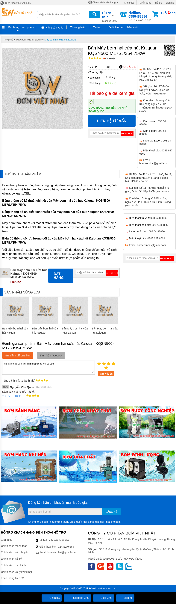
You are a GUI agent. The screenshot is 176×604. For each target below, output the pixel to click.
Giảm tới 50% (110, 16)
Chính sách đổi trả (11, 558)
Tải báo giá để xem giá (111, 93)
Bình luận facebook (51, 355)
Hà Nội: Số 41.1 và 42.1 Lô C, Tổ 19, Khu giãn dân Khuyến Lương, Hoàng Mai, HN (148, 178)
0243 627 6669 (156, 238)
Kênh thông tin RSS (12, 578)
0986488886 (61, 540)
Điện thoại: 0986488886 (15, 2)
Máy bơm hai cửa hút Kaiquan (60, 39)
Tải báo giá (127, 66)
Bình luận (109, 59)
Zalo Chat (103, 597)
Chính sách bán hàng (104, 2)
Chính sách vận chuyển (14, 552)
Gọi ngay (51, 597)
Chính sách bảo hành (13, 565)
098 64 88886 (159, 217)
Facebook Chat (77, 597)
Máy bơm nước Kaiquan (29, 39)
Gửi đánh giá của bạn (18, 355)
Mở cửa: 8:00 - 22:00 (140, 16)
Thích (16, 395)
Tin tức (97, 27)
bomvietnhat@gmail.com (153, 163)
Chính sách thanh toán (14, 545)
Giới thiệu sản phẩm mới (123, 27)
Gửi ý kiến (106, 373)
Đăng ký (111, 511)
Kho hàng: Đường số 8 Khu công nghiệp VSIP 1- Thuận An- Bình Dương (148, 201)
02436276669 (66, 546)
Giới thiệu (129, 2)
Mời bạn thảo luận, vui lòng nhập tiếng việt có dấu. (48, 367)
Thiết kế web (90, 588)
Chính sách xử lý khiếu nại (16, 571)
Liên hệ (170, 2)
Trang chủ (7, 39)
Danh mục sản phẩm (21, 27)
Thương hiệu (77, 27)
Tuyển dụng (144, 2)
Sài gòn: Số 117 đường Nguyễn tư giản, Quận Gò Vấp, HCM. (154, 90)
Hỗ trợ (158, 2)
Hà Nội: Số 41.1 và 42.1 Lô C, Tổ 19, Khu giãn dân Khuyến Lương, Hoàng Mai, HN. (155, 74)
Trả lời (6, 396)
